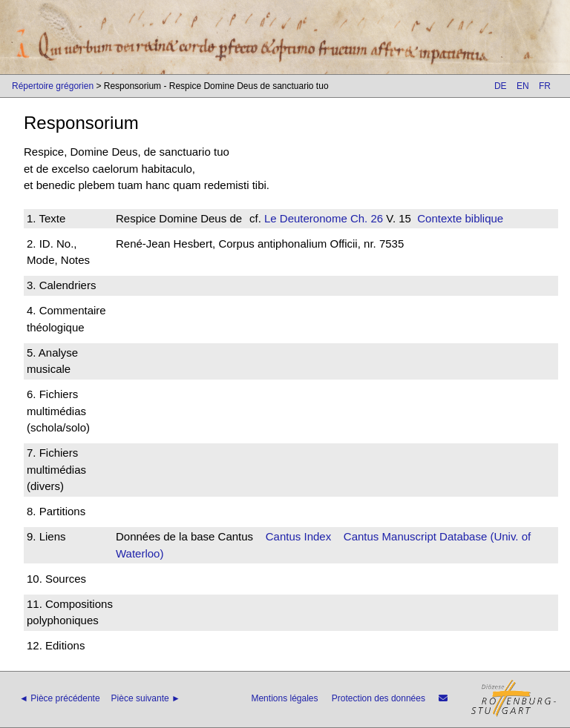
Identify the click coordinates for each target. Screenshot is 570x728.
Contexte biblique (460, 218)
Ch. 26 (365, 218)
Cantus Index (298, 536)
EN (523, 86)
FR (545, 86)
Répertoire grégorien (53, 86)
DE (500, 86)
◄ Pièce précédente (59, 698)
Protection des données (378, 698)
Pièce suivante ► (145, 698)
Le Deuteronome (305, 218)
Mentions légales (284, 698)
